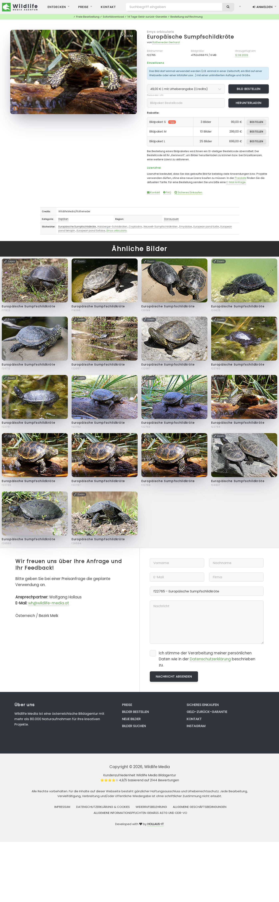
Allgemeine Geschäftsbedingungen (199, 807)
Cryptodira (135, 226)
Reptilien (63, 219)
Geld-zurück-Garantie (207, 711)
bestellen (256, 122)
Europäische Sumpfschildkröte (190, 36)
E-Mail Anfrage (236, 182)
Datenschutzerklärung (210, 659)
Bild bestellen (248, 89)
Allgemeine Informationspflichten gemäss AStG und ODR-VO (140, 813)
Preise (127, 704)
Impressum (62, 807)
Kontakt (153, 192)
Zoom (126, 36)
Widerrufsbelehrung (151, 807)
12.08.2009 (241, 55)
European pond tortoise (91, 230)
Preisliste (240, 178)
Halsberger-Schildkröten (112, 226)
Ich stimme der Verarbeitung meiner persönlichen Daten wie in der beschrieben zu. (207, 659)
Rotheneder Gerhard (166, 42)
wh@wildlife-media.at (48, 603)
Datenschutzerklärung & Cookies (103, 807)
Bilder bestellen (135, 711)
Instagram (196, 726)
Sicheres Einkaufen (188, 192)
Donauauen (171, 219)
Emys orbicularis (160, 32)
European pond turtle (206, 226)
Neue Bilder (131, 719)
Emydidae (185, 226)
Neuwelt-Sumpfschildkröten (161, 226)
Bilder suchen (134, 726)
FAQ (167, 192)
